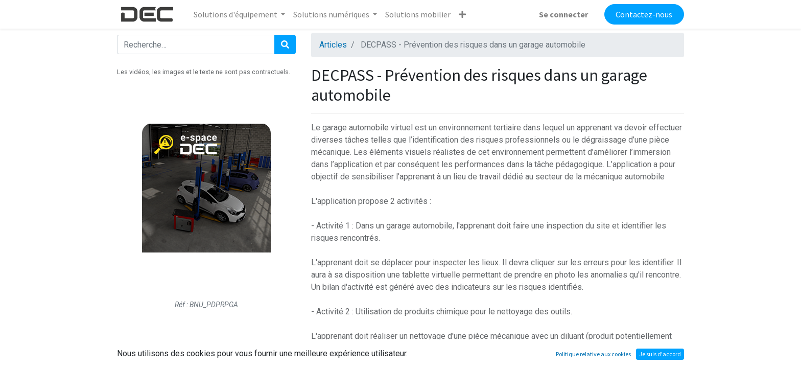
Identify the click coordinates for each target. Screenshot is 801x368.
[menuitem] (418, 14)
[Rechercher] (285, 44)
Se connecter (563, 14)
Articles (333, 45)
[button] (462, 14)
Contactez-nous (644, 14)
